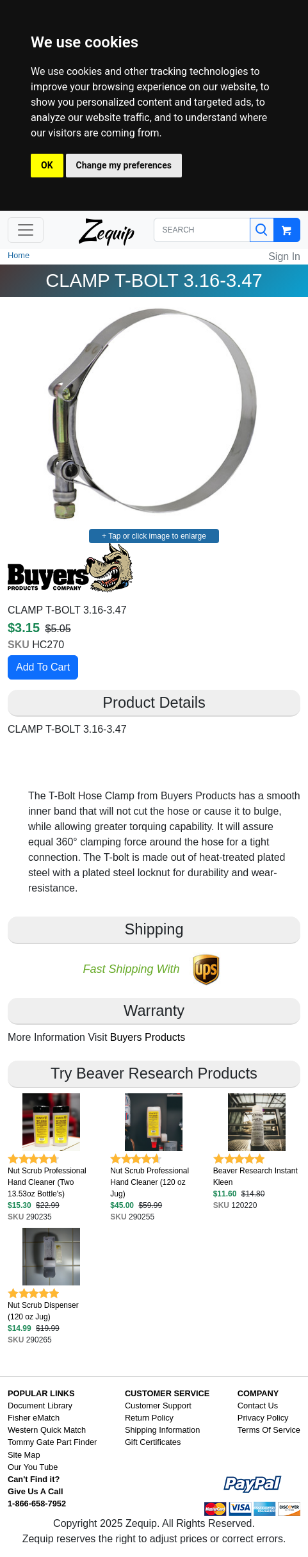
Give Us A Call (35, 1491)
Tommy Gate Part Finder (52, 1442)
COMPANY (258, 1393)
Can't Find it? (34, 1479)
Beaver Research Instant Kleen (255, 1176)
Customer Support (158, 1405)
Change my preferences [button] (124, 165)
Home (18, 255)
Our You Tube (33, 1467)
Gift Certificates (153, 1442)
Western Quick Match (47, 1430)
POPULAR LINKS (41, 1393)
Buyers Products (147, 1037)
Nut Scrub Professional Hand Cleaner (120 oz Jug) (149, 1182)
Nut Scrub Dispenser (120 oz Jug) (43, 1311)
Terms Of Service (269, 1430)
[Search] (262, 230)
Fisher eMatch (34, 1417)
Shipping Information (162, 1430)
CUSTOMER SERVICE (167, 1393)
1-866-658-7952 (37, 1503)
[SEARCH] (202, 230)
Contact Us (258, 1405)
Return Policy (149, 1417)
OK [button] (47, 165)
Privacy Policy (263, 1417)
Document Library (40, 1405)
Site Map (24, 1455)
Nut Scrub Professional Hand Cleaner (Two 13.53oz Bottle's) (47, 1182)
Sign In (284, 256)
